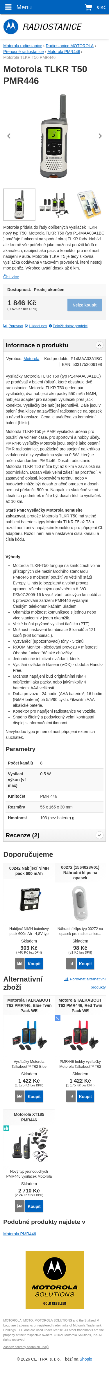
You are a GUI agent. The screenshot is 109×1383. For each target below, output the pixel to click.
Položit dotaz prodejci (67, 326)
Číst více (11, 276)
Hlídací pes (35, 326)
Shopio (86, 1359)
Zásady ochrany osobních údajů (26, 1347)
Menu (17, 7)
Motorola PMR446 (19, 1234)
